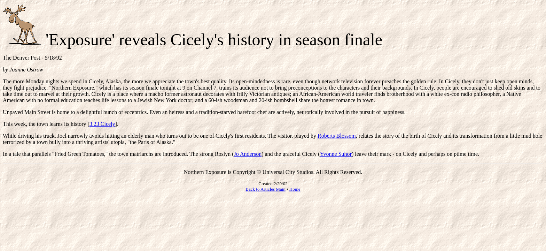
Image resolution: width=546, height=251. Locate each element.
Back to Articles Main (265, 189)
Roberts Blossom (337, 136)
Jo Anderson (248, 154)
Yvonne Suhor (336, 154)
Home (295, 189)
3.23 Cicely (102, 124)
